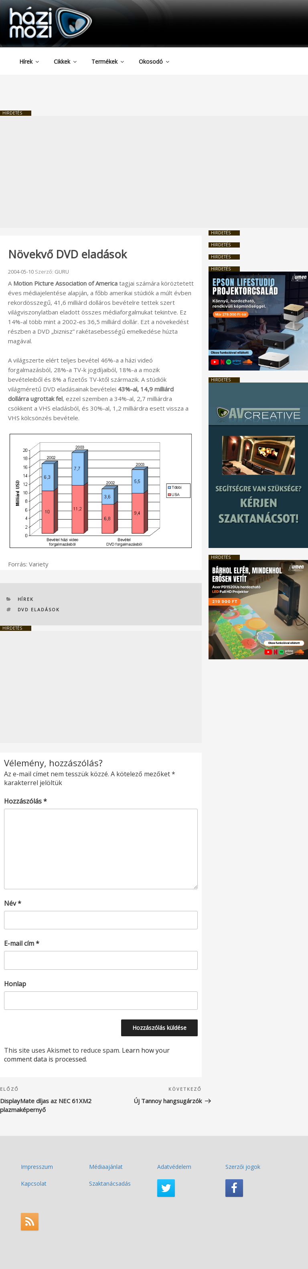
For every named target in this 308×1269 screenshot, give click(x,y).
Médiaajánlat (106, 1166)
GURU (62, 271)
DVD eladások (39, 609)
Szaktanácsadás (110, 1183)
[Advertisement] (154, 172)
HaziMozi (39, 9)
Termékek (108, 61)
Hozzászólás (25, 801)
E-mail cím (21, 943)
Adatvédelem (174, 1166)
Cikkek (66, 61)
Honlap (15, 983)
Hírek (29, 61)
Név (12, 903)
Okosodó (154, 61)
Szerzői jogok (242, 1166)
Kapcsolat (34, 1183)
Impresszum (37, 1166)
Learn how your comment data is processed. (87, 1055)
